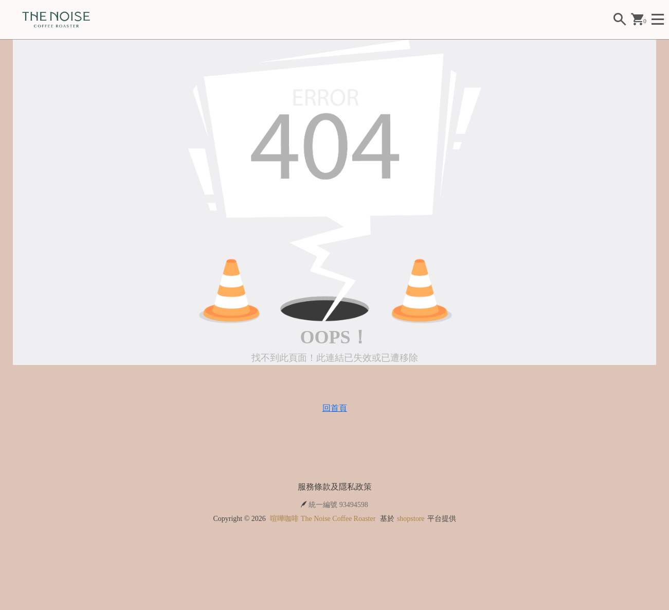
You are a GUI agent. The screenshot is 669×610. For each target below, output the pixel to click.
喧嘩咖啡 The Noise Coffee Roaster (322, 518)
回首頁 (334, 408)
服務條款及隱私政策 (335, 486)
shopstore (411, 518)
